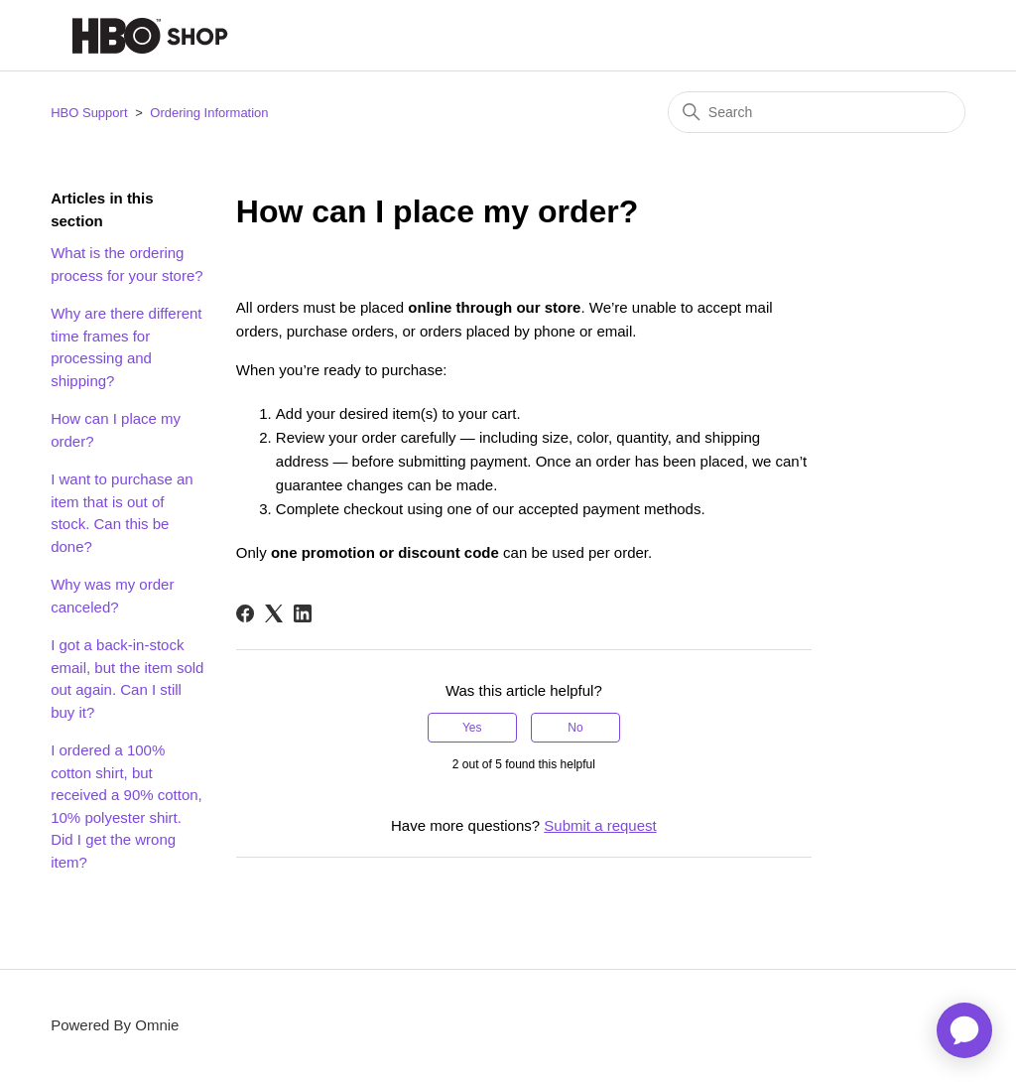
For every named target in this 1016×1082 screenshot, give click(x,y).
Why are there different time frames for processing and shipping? (126, 347)
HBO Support (89, 112)
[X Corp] (274, 613)
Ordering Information (209, 112)
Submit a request (600, 825)
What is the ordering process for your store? (126, 264)
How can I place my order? (116, 430)
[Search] (816, 112)
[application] (964, 1030)
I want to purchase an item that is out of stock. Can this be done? (121, 513)
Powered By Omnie (115, 1024)
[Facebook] (245, 613)
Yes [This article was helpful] (472, 728)
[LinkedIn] (303, 613)
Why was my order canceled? (112, 595)
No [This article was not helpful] (575, 728)
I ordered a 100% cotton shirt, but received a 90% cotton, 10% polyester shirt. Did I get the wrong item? (126, 806)
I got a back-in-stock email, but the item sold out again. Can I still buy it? (127, 678)
